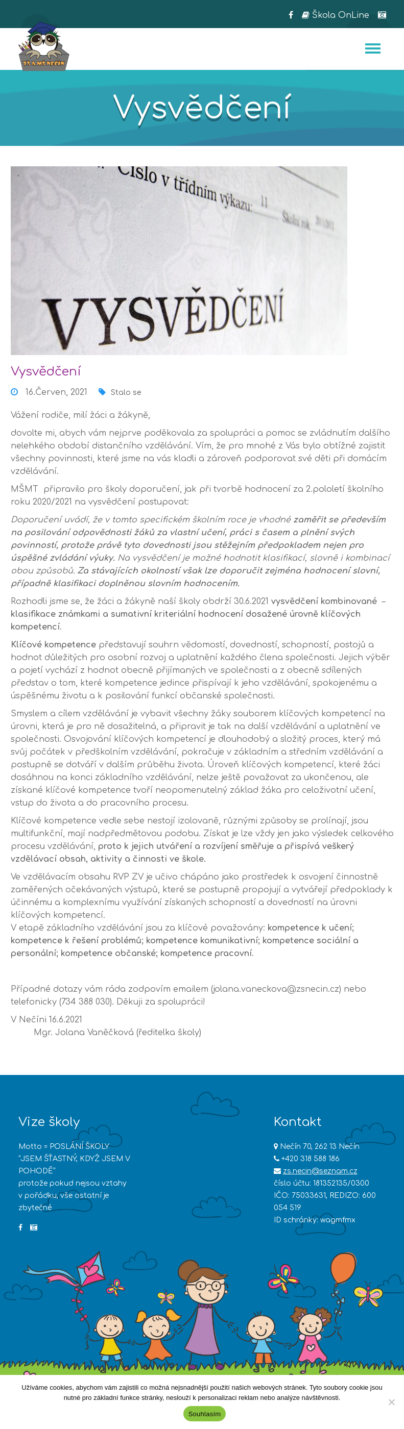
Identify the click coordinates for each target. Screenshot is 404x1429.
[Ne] (391, 1402)
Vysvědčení (46, 372)
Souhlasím (204, 1414)
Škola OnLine (335, 15)
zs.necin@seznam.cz (320, 1171)
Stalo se (126, 392)
